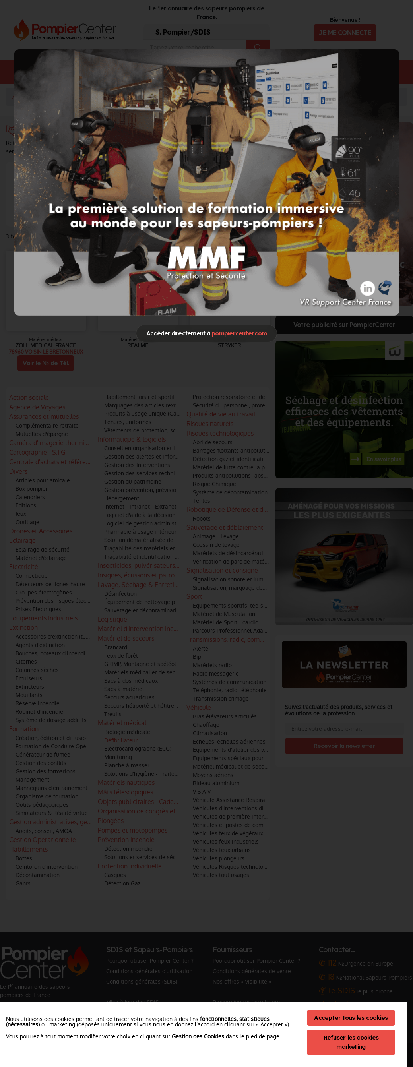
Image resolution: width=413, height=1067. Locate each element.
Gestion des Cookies (198, 1036)
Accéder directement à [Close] (206, 333)
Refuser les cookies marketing (351, 1042)
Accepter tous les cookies (351, 1017)
